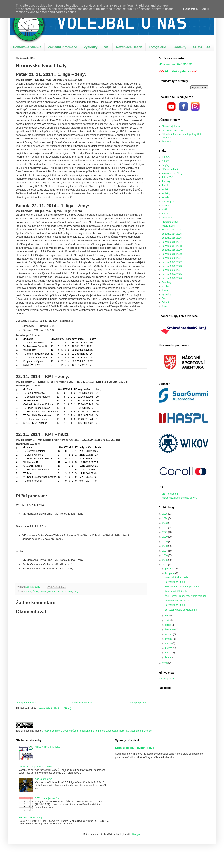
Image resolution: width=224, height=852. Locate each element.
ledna (168, 657)
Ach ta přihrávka (43, 779)
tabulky (165, 286)
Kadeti (165, 189)
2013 (165, 663)
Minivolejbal (168, 201)
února (168, 652)
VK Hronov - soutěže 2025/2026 (175, 64)
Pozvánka (167, 217)
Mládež (165, 205)
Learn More (190, 9)
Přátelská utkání (170, 221)
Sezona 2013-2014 (172, 229)
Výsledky (90, 47)
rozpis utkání (168, 225)
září (167, 620)
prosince (170, 568)
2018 (165, 546)
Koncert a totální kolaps (177, 591)
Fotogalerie (157, 47)
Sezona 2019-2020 (172, 254)
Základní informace (62, 47)
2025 (165, 513)
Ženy (75, 591)
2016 (165, 555)
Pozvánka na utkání (175, 582)
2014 (165, 564)
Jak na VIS (167, 177)
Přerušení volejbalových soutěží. (36, 766)
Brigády (166, 165)
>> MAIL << (201, 47)
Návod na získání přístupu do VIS (179, 497)
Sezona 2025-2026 (172, 278)
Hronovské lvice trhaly (176, 577)
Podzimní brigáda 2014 (177, 600)
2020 (165, 536)
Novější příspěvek (26, 702)
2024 (165, 518)
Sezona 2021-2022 (172, 262)
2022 (165, 527)
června (169, 634)
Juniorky (166, 181)
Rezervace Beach (129, 47)
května (169, 638)
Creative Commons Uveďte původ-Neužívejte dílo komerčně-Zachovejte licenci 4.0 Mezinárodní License (97, 730)
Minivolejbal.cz (166, 678)
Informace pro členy (172, 173)
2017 (165, 550)
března (169, 648)
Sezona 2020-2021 (172, 258)
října (167, 615)
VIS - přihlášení (170, 493)
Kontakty (179, 47)
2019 (165, 541)
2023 (165, 523)
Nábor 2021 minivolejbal (48, 747)
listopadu (170, 573)
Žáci (164, 298)
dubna (168, 643)
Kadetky (166, 193)
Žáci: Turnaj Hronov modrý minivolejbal (185, 596)
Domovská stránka (27, 47)
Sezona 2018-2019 (172, 249)
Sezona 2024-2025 (172, 274)
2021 (165, 532)
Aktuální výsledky (178, 71)
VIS (106, 47)
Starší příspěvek (137, 702)
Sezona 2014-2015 (63, 591)
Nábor (165, 213)
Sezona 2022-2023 (172, 266)
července (170, 629)
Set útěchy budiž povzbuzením (181, 609)
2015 (165, 560)
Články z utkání (40, 591)
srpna (168, 625)
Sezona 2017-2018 (172, 246)
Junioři (165, 185)
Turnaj (165, 290)
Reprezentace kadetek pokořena (182, 586)
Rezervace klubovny (172, 130)
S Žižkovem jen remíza (47, 798)
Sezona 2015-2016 (172, 237)
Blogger (136, 834)
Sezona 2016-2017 (172, 242)
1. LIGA (27, 591)
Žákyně (165, 302)
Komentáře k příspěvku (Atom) (55, 708)
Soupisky (166, 282)
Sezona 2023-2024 (172, 270)
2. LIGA (166, 161)
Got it (205, 9)
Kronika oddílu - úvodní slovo (134, 747)
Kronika (166, 197)
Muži (50, 591)
